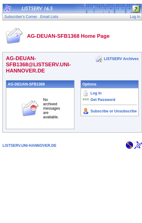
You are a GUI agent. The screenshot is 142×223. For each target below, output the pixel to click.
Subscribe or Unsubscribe (114, 111)
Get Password (103, 100)
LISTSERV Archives (121, 59)
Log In (96, 93)
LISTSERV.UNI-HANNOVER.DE (29, 145)
